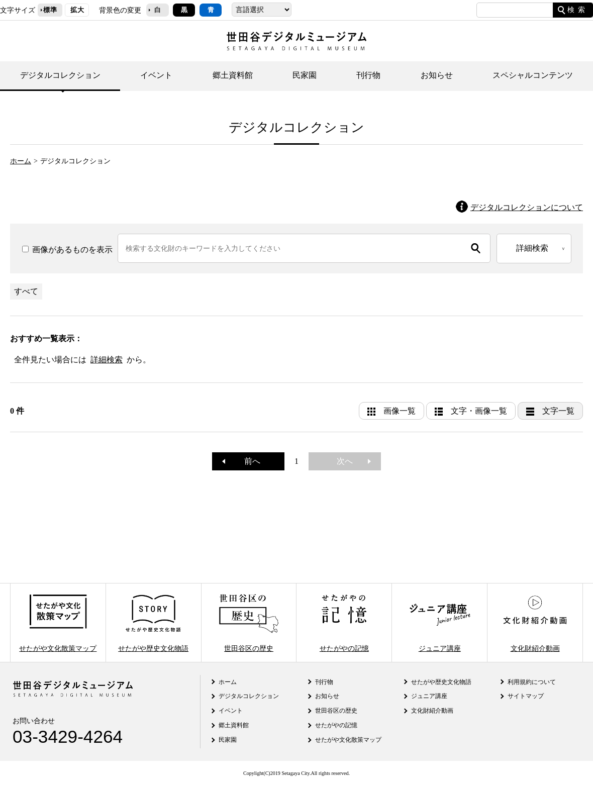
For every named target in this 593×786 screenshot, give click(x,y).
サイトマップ (526, 696)
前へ (248, 461)
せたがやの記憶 (344, 622)
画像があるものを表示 (67, 249)
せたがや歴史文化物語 (153, 622)
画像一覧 (399, 411)
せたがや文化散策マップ (57, 622)
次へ (349, 461)
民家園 (304, 75)
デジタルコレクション (60, 75)
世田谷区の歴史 (249, 622)
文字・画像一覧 (479, 411)
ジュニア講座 (440, 622)
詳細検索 (106, 359)
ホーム (20, 161)
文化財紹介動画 (535, 622)
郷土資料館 (233, 75)
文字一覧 (558, 411)
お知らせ (437, 75)
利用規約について (532, 681)
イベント (156, 75)
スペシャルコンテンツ (532, 75)
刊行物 (368, 75)
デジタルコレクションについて (526, 207)
